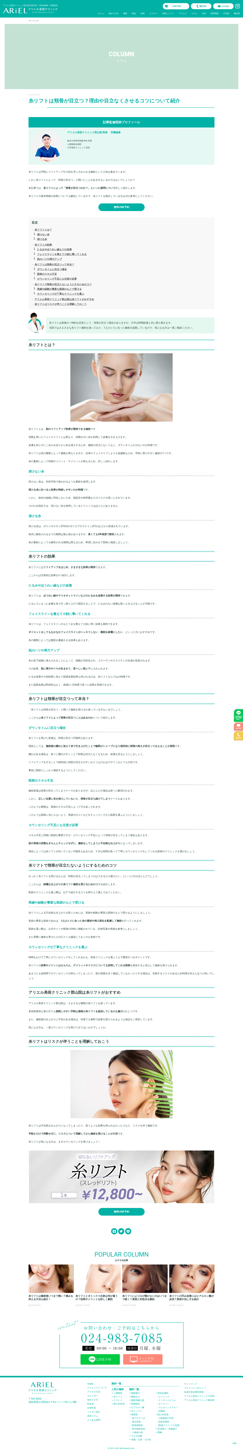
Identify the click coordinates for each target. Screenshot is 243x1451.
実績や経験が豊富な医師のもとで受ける (59, 289)
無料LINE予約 (121, 207)
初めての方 (113, 13)
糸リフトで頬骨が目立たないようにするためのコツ (63, 284)
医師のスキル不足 (47, 274)
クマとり (118, 1400)
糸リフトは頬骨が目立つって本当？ (54, 264)
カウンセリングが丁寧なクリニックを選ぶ (60, 293)
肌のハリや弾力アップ (49, 259)
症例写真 (91, 1408)
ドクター (153, 13)
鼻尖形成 (136, 1421)
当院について (168, 13)
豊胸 (160, 1432)
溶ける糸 (42, 239)
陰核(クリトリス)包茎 (168, 1425)
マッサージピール (167, 1400)
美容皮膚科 (163, 1393)
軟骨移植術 (137, 1425)
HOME (90, 1384)
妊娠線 (161, 1411)
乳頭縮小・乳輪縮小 (167, 1429)
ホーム (101, 13)
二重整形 (118, 1393)
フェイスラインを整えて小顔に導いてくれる (62, 254)
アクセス (183, 13)
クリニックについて (97, 1387)
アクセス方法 (93, 1391)
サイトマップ (190, 1384)
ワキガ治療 (136, 1436)
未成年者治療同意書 (194, 1392)
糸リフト (118, 1396)
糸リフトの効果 (43, 244)
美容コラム (92, 1416)
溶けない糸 (43, 234)
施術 (125, 13)
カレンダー (92, 1395)
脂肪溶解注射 (137, 1400)
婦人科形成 (119, 1404)
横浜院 (237, 13)
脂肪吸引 (135, 1393)
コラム (194, 13)
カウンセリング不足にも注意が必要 (57, 278)
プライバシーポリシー (195, 1388)
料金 (134, 13)
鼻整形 (134, 1414)
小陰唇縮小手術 (166, 1418)
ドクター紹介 (93, 1412)
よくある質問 (93, 1420)
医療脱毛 (135, 1404)
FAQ (204, 13)
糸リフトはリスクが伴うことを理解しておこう (61, 304)
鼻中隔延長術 (138, 1429)
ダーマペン (163, 1404)
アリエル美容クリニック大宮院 (199, 1396)
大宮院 (226, 13)
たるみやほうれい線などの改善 (54, 249)
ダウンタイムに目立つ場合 (52, 269)
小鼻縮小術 (137, 1432)
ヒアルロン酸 (137, 1407)
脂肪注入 (135, 1396)
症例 (143, 13)
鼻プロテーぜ (138, 1418)
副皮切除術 (163, 1421)
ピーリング (163, 1396)
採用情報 (214, 13)
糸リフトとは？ (43, 229)
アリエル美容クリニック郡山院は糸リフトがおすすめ (64, 299)
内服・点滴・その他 (141, 1439)
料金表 (90, 1404)
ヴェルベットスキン (168, 1407)
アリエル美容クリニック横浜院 (199, 1400)
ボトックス (136, 1411)
